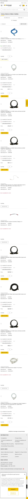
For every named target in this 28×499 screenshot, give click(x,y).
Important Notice (19, 443)
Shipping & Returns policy (7, 443)
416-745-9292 (5, 0)
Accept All (13, 489)
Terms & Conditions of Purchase (20, 441)
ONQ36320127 (4, 220)
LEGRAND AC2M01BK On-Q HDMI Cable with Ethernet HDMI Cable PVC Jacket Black (13, 149)
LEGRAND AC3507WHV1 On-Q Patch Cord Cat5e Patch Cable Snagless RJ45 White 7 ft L (13, 75)
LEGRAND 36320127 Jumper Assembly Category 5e (11, 221)
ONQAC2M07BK (4, 293)
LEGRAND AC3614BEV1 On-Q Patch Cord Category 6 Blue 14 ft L (14, 38)
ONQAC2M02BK (4, 329)
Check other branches (6, 49)
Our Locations (4, 454)
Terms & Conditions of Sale (6, 441)
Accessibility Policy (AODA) (7, 446)
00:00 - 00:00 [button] (23, 2)
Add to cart (4, 96)
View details (4, 206)
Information (14, 435)
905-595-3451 (12, 466)
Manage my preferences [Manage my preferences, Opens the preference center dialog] (13, 493)
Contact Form (4, 456)
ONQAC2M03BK (4, 110)
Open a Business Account (7, 452)
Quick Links (14, 449)
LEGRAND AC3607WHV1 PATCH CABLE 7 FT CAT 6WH (11, 367)
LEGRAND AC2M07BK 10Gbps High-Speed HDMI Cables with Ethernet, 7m (13, 295)
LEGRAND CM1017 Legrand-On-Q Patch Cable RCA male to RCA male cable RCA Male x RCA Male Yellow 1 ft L (13, 185)
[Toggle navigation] (2, 5)
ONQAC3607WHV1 (5, 366)
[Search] (14, 9)
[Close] (24, 474)
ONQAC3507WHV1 (5, 73)
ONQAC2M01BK (4, 147)
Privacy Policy (18, 438)
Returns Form (18, 454)
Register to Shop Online (21, 452)
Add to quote (5, 59)
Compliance (4, 438)
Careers (17, 456)
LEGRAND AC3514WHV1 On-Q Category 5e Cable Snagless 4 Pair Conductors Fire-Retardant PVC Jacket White (13, 404)
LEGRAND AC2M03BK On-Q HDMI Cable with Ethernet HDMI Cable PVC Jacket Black (13, 112)
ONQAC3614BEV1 (4, 37)
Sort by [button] (20, 17)
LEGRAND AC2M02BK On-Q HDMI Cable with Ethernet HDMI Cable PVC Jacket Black (13, 331)
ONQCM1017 (3, 183)
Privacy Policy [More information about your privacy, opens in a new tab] (20, 485)
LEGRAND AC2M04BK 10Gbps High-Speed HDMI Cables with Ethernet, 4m (13, 258)
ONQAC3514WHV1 (4, 402)
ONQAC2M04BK (4, 256)
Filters (7, 17)
